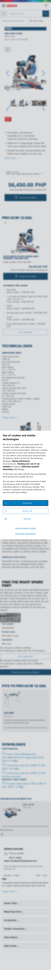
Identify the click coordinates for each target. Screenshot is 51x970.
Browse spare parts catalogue (25, 672)
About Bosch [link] (11, 937)
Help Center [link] (10, 945)
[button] (43, 73)
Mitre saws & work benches (13, 21)
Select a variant (12, 172)
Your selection (25, 332)
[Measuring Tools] (23, 912)
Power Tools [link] (11, 903)
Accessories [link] (10, 920)
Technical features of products (15, 464)
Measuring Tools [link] (13, 911)
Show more (8, 417)
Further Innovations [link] (14, 928)
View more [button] (11, 158)
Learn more (9, 891)
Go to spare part (25, 656)
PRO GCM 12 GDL (36, 21)
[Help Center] (18, 946)
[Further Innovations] (26, 929)
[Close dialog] (7, 49)
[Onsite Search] (45, 14)
